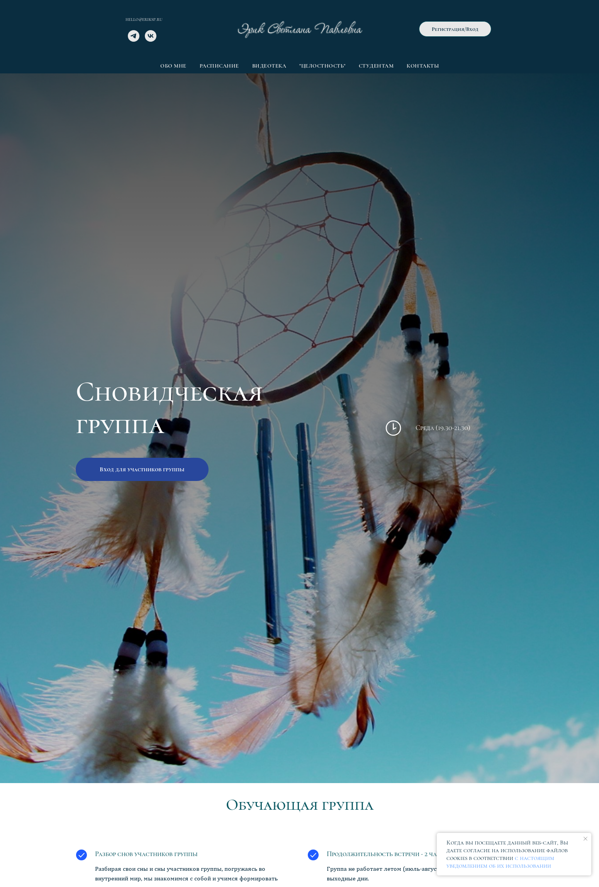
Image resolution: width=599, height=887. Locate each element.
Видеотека (269, 66)
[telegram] (133, 39)
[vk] (150, 39)
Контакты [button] (423, 66)
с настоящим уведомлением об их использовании (500, 862)
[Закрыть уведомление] (585, 839)
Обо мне (173, 66)
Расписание (219, 66)
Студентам (376, 66)
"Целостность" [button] (322, 66)
